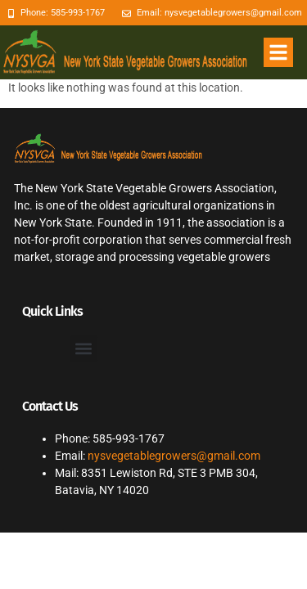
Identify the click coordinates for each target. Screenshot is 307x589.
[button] (278, 52)
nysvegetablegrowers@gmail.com (174, 455)
